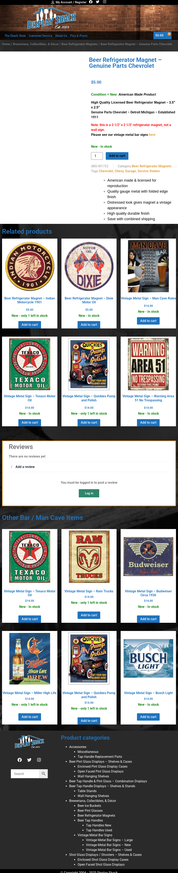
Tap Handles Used (99, 830)
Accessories (77, 747)
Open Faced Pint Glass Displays (100, 771)
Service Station (149, 171)
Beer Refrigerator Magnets (79, 44)
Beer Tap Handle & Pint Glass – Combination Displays (108, 781)
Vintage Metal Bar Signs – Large (109, 840)
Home (6, 44)
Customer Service (40, 36)
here (152, 135)
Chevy (119, 171)
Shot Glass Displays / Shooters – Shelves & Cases (105, 855)
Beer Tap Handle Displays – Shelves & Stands (102, 786)
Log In (89, 493)
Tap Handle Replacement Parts (100, 757)
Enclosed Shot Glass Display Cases (103, 860)
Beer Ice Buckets (89, 806)
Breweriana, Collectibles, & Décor (36, 44)
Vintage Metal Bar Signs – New (108, 845)
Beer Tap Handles (90, 820)
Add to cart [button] (30, 325)
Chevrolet (106, 171)
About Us (61, 36)
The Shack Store (15, 36)
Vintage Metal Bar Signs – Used (109, 850)
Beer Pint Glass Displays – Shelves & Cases (100, 762)
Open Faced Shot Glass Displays (101, 864)
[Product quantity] (97, 156)
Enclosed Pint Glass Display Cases (102, 766)
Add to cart (117, 156)
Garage (130, 171)
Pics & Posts (78, 36)
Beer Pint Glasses (90, 811)
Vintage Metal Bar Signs (95, 835)
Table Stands (87, 791)
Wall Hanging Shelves (93, 776)
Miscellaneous (88, 752)
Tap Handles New (98, 825)
